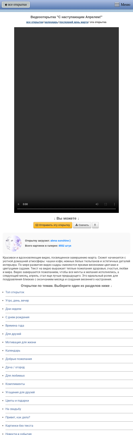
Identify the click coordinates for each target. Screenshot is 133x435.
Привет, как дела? (17, 417)
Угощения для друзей (20, 392)
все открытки (16, 4)
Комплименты (15, 384)
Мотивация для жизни (20, 342)
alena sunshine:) (60, 240)
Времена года (14, 325)
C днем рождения (17, 317)
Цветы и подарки (17, 400)
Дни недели (13, 309)
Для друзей (13, 334)
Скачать (82, 225)
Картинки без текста (19, 425)
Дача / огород (15, 367)
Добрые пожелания (18, 359)
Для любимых (15, 375)
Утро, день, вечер (17, 300)
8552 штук (65, 245)
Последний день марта (73, 22)
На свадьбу (13, 409)
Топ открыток (14, 292)
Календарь (51, 22)
